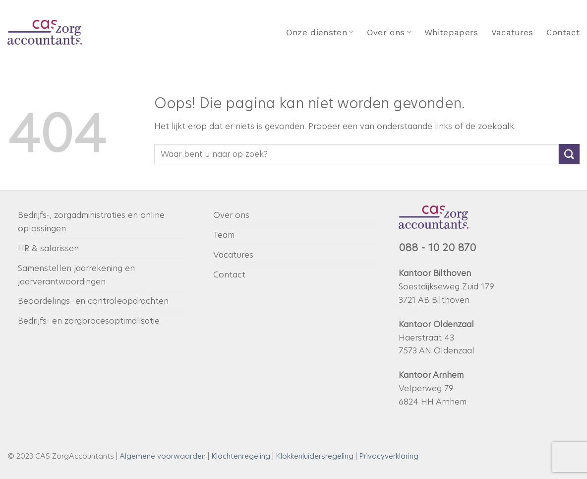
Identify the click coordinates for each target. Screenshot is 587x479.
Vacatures (512, 32)
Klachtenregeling (240, 456)
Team (224, 235)
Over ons (389, 32)
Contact (563, 32)
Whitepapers (451, 32)
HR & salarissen (48, 248)
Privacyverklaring (388, 456)
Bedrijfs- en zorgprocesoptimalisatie (89, 321)
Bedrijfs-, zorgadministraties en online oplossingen (91, 221)
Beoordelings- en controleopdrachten (93, 301)
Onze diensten (320, 32)
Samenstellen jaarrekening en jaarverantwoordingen (76, 274)
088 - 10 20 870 (437, 248)
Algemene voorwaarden (162, 456)
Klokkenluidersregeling (314, 456)
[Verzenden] (569, 154)
